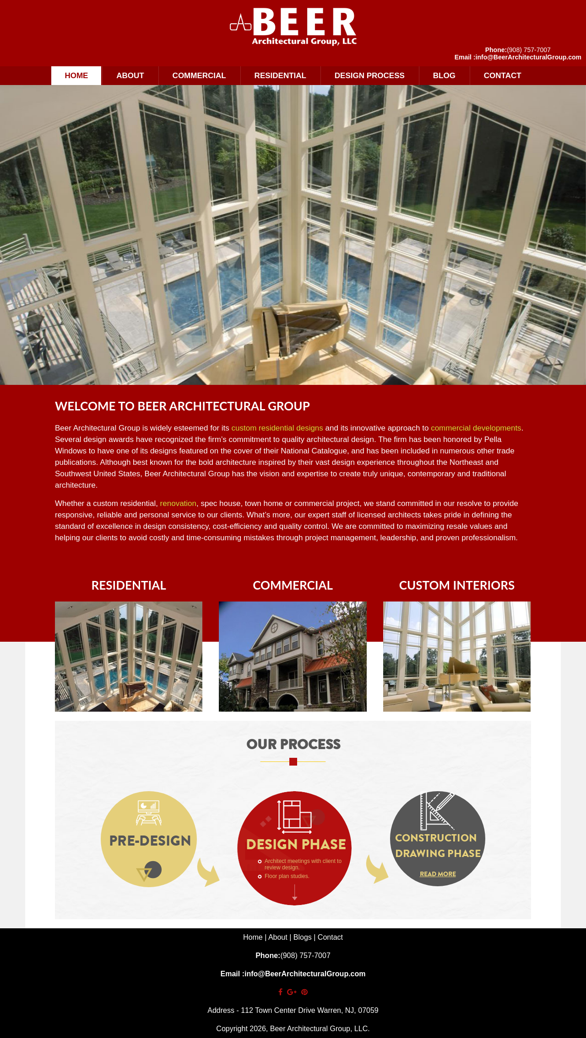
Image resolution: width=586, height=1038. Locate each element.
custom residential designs (277, 428)
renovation (178, 503)
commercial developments (476, 428)
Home (76, 75)
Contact (502, 75)
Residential (280, 75)
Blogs (302, 937)
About (130, 75)
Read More (438, 874)
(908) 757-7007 (529, 49)
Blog (444, 75)
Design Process (370, 75)
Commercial (199, 75)
